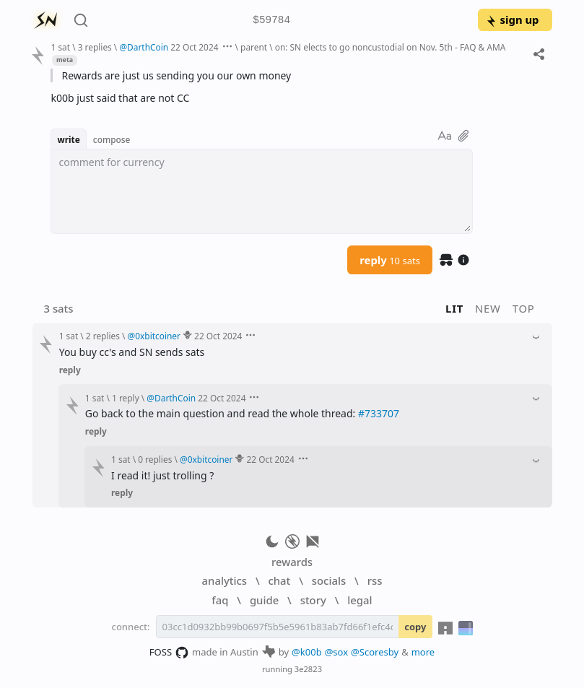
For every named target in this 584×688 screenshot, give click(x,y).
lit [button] (454, 308)
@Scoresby (374, 651)
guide (264, 600)
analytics (224, 580)
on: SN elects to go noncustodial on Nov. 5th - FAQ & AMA (390, 47)
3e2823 (308, 668)
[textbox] (262, 191)
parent (253, 47)
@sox (336, 651)
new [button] (488, 308)
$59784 (271, 20)
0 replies (155, 459)
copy (415, 626)
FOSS (169, 652)
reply (389, 260)
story (313, 600)
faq (220, 600)
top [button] (524, 308)
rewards (292, 561)
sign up (512, 19)
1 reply (125, 398)
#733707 (378, 413)
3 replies (95, 47)
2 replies (103, 335)
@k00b (307, 651)
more (423, 651)
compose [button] (112, 139)
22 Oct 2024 (194, 47)
